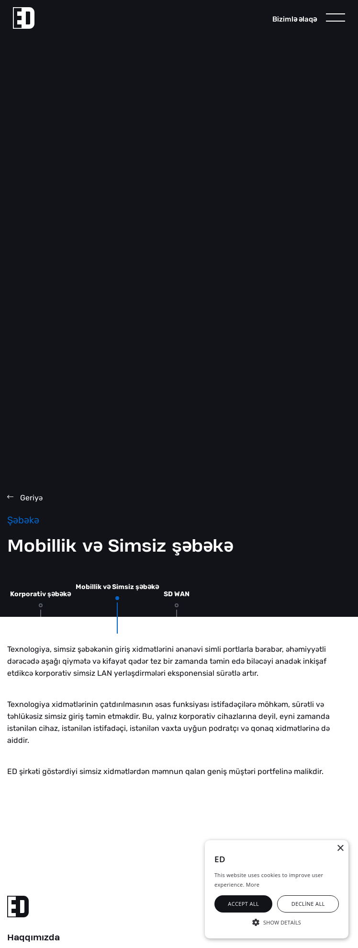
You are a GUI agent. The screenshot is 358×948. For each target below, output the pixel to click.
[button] (276, 921)
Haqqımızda (33, 938)
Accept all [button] (243, 903)
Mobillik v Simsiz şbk (117, 587)
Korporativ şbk (40, 594)
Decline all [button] (308, 903)
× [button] (340, 848)
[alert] (276, 889)
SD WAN (177, 594)
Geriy (25, 497)
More (252, 884)
